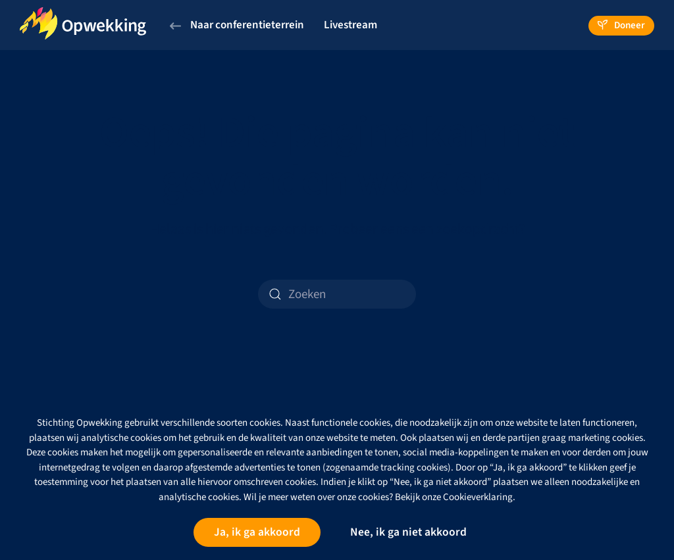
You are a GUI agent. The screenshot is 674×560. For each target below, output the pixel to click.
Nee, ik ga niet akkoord (408, 532)
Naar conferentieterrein (237, 25)
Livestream (350, 25)
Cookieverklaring (478, 497)
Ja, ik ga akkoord (257, 532)
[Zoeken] (337, 294)
